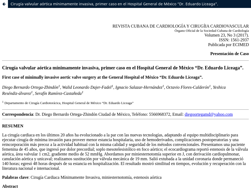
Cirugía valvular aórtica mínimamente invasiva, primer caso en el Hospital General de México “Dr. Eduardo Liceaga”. (114, 3)
